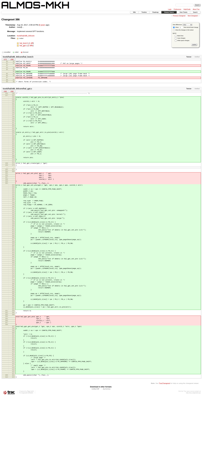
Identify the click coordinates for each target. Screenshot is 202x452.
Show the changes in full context (183, 30)
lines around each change (188, 27)
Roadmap (155, 12)
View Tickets (183, 12)
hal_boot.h (23, 43)
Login (169, 9)
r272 (5, 60)
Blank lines (180, 35)
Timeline (144, 12)
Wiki (134, 12)
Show (176, 27)
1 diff (31, 43)
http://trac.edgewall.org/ (193, 448)
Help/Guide (186, 9)
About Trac (196, 9)
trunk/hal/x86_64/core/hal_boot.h (18, 57)
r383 (5, 96)
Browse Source (169, 12)
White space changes (183, 40)
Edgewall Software (27, 448)
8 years (42, 25)
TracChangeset (164, 439)
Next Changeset (193, 16)
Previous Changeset (179, 16)
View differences (177, 24)
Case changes (181, 38)
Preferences (177, 9)
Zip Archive (106, 444)
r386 (11, 60)
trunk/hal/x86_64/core (26, 36)
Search (195, 12)
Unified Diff (95, 444)
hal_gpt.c (23, 45)
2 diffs (30, 45)
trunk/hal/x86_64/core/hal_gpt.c (17, 93)
